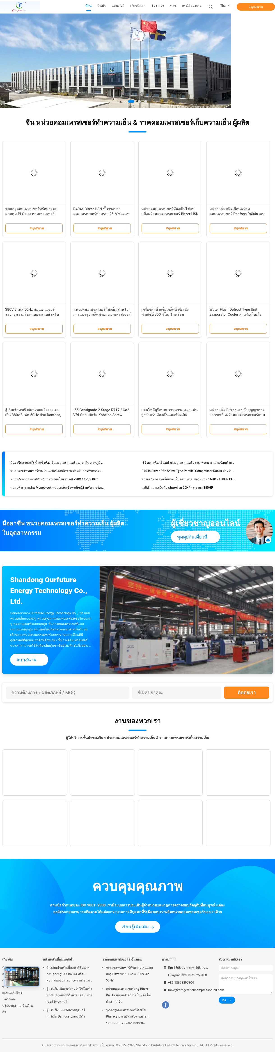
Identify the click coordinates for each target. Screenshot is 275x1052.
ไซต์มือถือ (9, 999)
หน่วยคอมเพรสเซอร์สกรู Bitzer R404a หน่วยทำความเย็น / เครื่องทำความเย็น (128, 995)
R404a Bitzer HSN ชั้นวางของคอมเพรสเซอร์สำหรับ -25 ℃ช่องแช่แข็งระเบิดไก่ (101, 214)
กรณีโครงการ (191, 6)
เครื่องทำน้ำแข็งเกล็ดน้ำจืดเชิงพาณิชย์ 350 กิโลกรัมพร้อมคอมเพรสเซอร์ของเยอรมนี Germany (170, 314)
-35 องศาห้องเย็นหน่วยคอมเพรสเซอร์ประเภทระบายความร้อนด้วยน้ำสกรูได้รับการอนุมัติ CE (189, 464)
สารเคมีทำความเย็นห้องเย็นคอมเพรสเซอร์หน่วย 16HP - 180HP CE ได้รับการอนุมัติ (189, 480)
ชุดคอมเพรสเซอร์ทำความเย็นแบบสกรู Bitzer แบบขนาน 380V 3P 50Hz (129, 974)
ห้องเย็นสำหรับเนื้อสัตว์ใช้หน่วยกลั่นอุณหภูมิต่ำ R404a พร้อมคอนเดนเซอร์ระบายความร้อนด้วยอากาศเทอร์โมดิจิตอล (69, 975)
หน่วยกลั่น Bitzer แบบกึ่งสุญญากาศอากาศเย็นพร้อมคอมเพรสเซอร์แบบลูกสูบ (237, 415)
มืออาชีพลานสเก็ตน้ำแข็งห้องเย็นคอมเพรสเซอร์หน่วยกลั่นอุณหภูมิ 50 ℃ (57, 464)
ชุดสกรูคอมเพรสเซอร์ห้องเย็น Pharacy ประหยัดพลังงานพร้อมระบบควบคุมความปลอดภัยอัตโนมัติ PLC (127, 1017)
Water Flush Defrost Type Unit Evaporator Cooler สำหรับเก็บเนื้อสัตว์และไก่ (235, 314)
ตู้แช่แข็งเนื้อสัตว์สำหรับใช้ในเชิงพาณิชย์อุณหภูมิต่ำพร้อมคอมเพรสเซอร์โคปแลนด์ (69, 995)
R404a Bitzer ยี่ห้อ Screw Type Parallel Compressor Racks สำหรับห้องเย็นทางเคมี (189, 472)
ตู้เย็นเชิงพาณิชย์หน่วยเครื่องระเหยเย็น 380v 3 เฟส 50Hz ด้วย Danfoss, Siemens (33, 415)
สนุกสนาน (256, 7)
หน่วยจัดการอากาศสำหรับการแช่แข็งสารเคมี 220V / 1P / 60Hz (54, 480)
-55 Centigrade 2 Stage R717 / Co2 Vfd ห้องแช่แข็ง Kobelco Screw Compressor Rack (101, 415)
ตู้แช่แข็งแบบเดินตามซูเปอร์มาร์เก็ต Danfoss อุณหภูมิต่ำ (65, 1013)
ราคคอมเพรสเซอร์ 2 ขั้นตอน (122, 959)
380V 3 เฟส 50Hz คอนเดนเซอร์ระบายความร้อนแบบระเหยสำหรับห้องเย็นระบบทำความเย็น (32, 314)
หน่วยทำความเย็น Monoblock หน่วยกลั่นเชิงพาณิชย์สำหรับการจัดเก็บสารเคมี (57, 489)
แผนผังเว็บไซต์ (12, 993)
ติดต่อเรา (247, 692)
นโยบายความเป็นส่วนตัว (17, 1009)
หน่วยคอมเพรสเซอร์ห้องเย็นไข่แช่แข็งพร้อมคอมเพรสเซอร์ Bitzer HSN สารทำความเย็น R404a (170, 214)
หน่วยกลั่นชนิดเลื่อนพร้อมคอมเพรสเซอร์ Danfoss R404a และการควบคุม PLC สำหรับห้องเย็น (237, 214)
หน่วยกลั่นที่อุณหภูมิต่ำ (58, 959)
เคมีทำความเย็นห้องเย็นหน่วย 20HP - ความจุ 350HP (177, 489)
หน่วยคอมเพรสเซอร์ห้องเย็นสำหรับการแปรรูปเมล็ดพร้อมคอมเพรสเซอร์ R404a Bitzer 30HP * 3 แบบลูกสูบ (102, 314)
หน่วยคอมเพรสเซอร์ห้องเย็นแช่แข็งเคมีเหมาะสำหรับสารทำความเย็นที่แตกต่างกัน (57, 472)
